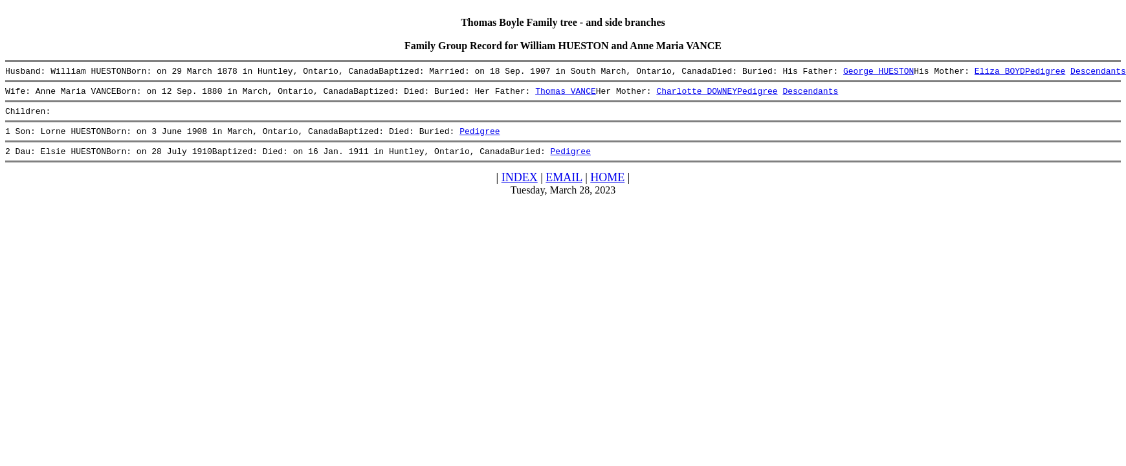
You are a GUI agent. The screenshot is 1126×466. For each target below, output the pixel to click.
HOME (607, 187)
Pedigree (1045, 72)
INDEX (520, 187)
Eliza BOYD (1000, 72)
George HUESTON (878, 72)
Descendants (1098, 72)
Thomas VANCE (565, 94)
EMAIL (564, 187)
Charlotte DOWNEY (696, 94)
